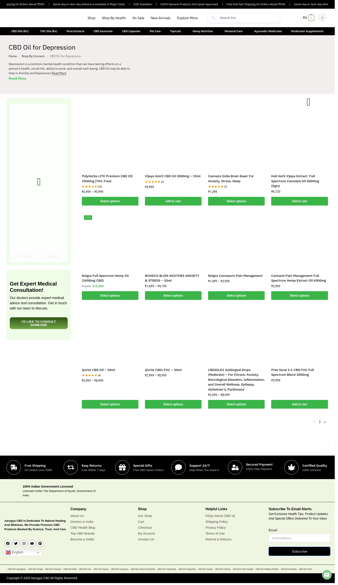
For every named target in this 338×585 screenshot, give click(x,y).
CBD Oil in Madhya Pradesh (267, 569)
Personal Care (233, 31)
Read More (59, 73)
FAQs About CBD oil (220, 516)
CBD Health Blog (83, 527)
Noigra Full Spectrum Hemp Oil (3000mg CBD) (105, 278)
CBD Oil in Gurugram (119, 569)
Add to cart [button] (173, 201)
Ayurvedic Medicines (268, 31)
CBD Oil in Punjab (35, 569)
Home (13, 56)
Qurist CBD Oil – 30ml (98, 370)
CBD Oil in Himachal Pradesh (143, 569)
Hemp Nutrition (203, 31)
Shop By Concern (33, 56)
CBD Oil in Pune (305, 569)
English (14, 552)
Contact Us (146, 539)
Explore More (187, 18)
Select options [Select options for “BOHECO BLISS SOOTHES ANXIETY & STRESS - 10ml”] (173, 295)
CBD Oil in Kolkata (222, 569)
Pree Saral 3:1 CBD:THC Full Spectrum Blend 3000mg (292, 372)
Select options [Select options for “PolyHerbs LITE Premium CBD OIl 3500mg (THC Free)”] (110, 201)
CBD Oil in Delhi (70, 569)
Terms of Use (215, 533)
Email (273, 530)
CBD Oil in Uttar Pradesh (243, 569)
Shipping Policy (216, 521)
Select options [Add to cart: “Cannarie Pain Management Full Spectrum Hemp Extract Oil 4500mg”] (299, 295)
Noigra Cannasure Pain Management (235, 276)
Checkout (145, 527)
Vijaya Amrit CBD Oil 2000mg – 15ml (172, 176)
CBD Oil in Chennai (53, 569)
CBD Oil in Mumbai (289, 569)
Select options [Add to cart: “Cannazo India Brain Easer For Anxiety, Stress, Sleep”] (236, 201)
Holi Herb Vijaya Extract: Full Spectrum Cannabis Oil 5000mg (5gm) (295, 181)
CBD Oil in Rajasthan (187, 569)
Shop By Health (114, 18)
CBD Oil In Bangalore (17, 569)
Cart (141, 521)
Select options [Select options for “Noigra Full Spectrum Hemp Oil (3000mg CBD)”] (110, 295)
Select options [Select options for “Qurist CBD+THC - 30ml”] (173, 404)
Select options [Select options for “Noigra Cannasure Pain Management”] (236, 295)
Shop (91, 18)
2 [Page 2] (320, 422)
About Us (77, 516)
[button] (188, 18)
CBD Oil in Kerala (205, 569)
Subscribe (299, 551)
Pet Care (155, 31)
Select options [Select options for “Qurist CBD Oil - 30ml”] (110, 404)
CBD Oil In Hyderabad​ (166, 569)
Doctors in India (82, 521)
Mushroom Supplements (307, 31)
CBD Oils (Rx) (20, 31)
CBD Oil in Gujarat (101, 569)
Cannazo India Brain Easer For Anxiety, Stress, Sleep (231, 178)
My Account (146, 533)
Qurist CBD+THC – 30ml (163, 370)
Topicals (175, 31)
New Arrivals (161, 18)
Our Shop (145, 516)
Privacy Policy (215, 527)
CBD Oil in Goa (85, 569)
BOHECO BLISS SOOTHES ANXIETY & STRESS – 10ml (172, 278)
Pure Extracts (75, 31)
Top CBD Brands (83, 533)
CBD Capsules (131, 31)
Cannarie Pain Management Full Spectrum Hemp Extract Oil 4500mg (298, 278)
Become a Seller (82, 539)
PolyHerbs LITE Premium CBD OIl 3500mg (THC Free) (107, 178)
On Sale (138, 18)
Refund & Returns (218, 539)
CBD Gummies (103, 31)
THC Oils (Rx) (48, 31)
